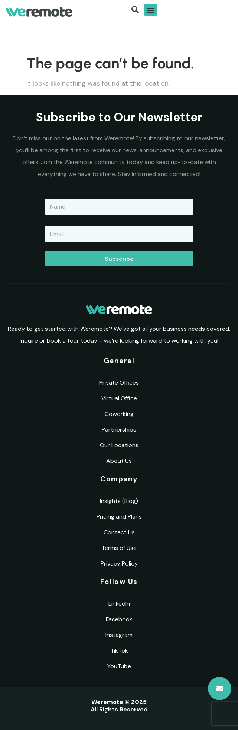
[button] (150, 10)
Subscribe (119, 259)
